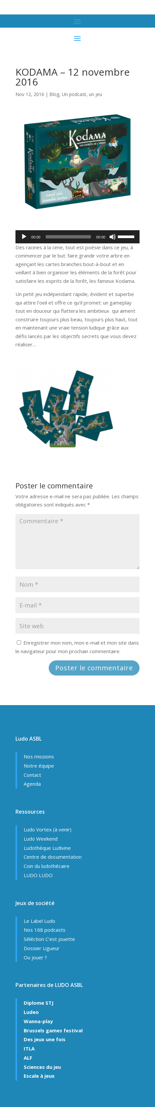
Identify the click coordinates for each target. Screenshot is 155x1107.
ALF (28, 1057)
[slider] (68, 236)
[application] (77, 236)
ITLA (29, 1048)
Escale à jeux (39, 1075)
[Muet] (112, 237)
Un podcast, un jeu (82, 94)
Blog (54, 94)
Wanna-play (38, 1021)
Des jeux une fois (44, 1039)
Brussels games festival (53, 1030)
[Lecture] (24, 237)
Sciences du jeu (42, 1067)
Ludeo (31, 1012)
